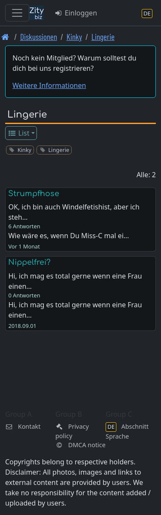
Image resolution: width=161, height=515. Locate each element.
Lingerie (103, 37)
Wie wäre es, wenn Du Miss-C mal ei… (68, 235)
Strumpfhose (33, 193)
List (19, 133)
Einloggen (75, 13)
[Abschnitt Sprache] (147, 13)
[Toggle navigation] (17, 12)
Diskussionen (38, 37)
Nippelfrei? (29, 262)
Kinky (74, 37)
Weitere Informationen (49, 85)
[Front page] (5, 37)
